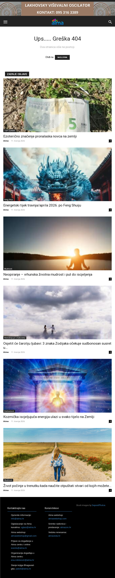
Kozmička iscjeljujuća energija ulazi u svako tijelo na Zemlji (48, 417)
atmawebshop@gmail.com (23, 536)
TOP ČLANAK (9, 130)
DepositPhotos (98, 505)
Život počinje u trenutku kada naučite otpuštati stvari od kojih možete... (57, 486)
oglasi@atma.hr (28, 527)
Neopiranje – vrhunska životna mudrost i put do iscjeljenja (47, 274)
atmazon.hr (65, 527)
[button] (5, 22)
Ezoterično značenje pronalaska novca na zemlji (40, 136)
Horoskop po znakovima (14, 338)
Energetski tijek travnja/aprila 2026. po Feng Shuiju (42, 205)
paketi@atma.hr (23, 568)
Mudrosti (8, 269)
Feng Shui (8, 199)
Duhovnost (9, 411)
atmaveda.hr (54, 536)
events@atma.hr (19, 548)
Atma (6, 140)
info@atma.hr (17, 518)
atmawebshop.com (57, 518)
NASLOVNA (62, 57)
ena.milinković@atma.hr (22, 560)
